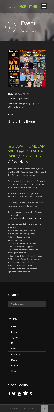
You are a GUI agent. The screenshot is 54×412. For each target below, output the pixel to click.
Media (14, 360)
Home (13, 326)
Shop (13, 371)
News (13, 348)
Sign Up (14, 337)
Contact (14, 365)
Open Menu (44, 6)
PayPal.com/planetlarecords (30, 218)
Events (14, 332)
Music (13, 343)
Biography (15, 354)
